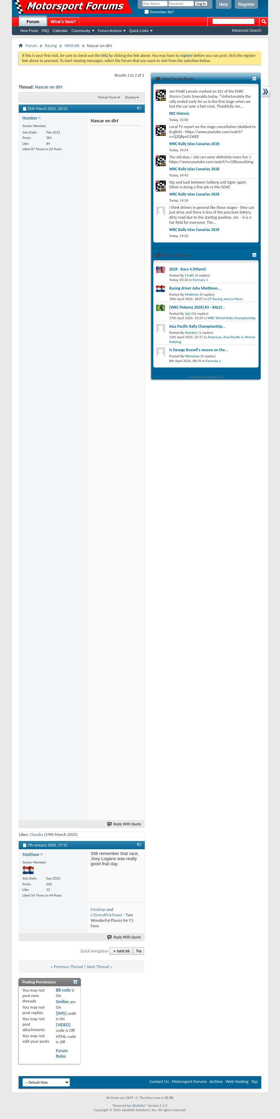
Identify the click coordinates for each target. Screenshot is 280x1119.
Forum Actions (110, 31)
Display (130, 97)
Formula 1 (200, 280)
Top (138, 951)
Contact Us (159, 1081)
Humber (191, 332)
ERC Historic (179, 113)
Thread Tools (107, 97)
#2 (139, 844)
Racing (51, 45)
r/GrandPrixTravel (106, 914)
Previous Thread (68, 966)
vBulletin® (139, 1105)
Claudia (36, 834)
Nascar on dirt (49, 87)
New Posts (29, 31)
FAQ (45, 31)
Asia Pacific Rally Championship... (197, 326)
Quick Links (138, 31)
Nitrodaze (192, 356)
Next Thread (98, 966)
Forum (33, 21)
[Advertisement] (90, 170)
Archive (216, 1081)
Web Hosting (237, 1081)
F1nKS (189, 275)
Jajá (188, 313)
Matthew (192, 294)
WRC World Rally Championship (232, 318)
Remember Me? (159, 12)
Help (223, 4)
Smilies (62, 1001)
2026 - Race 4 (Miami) (187, 269)
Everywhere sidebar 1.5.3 (206, 377)
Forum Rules (62, 1053)
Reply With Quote (124, 824)
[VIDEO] (63, 1024)
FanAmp (98, 909)
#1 (139, 108)
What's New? (63, 21)
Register (246, 4)
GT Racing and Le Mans (225, 299)
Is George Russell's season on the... (198, 349)
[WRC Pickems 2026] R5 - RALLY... (197, 307)
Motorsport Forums (189, 1081)
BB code (63, 990)
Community (80, 31)
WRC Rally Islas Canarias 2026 (194, 143)
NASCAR (72, 45)
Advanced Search (246, 30)
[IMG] (61, 1013)
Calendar (60, 31)
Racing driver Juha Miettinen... (195, 288)
